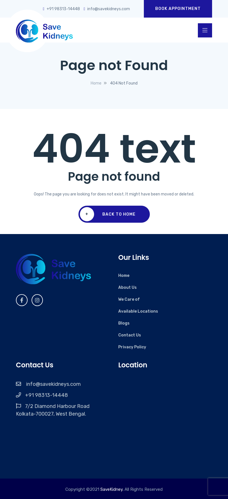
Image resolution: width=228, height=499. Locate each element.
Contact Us (129, 335)
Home (123, 275)
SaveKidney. (112, 489)
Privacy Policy (132, 347)
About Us (127, 287)
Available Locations (138, 311)
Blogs (124, 323)
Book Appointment (178, 8)
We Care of (129, 299)
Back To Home (108, 214)
